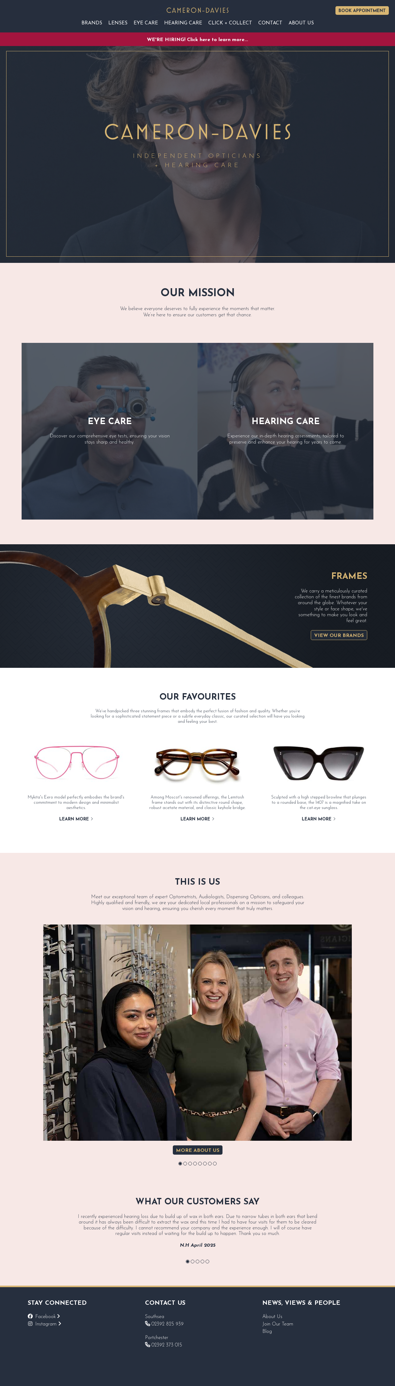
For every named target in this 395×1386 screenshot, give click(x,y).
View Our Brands (339, 635)
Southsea (154, 1316)
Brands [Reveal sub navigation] (91, 23)
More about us (197, 1150)
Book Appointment (362, 11)
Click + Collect (230, 23)
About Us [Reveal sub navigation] (301, 23)
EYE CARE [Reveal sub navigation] (146, 23)
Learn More (76, 819)
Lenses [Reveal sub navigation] (117, 23)
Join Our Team (277, 1324)
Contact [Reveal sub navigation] (270, 23)
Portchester (156, 1337)
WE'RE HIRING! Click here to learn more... (197, 39)
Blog (267, 1331)
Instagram (48, 1324)
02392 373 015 (163, 1345)
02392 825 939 (164, 1324)
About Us (272, 1316)
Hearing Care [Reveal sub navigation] (183, 23)
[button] (180, 1163)
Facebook (47, 1316)
